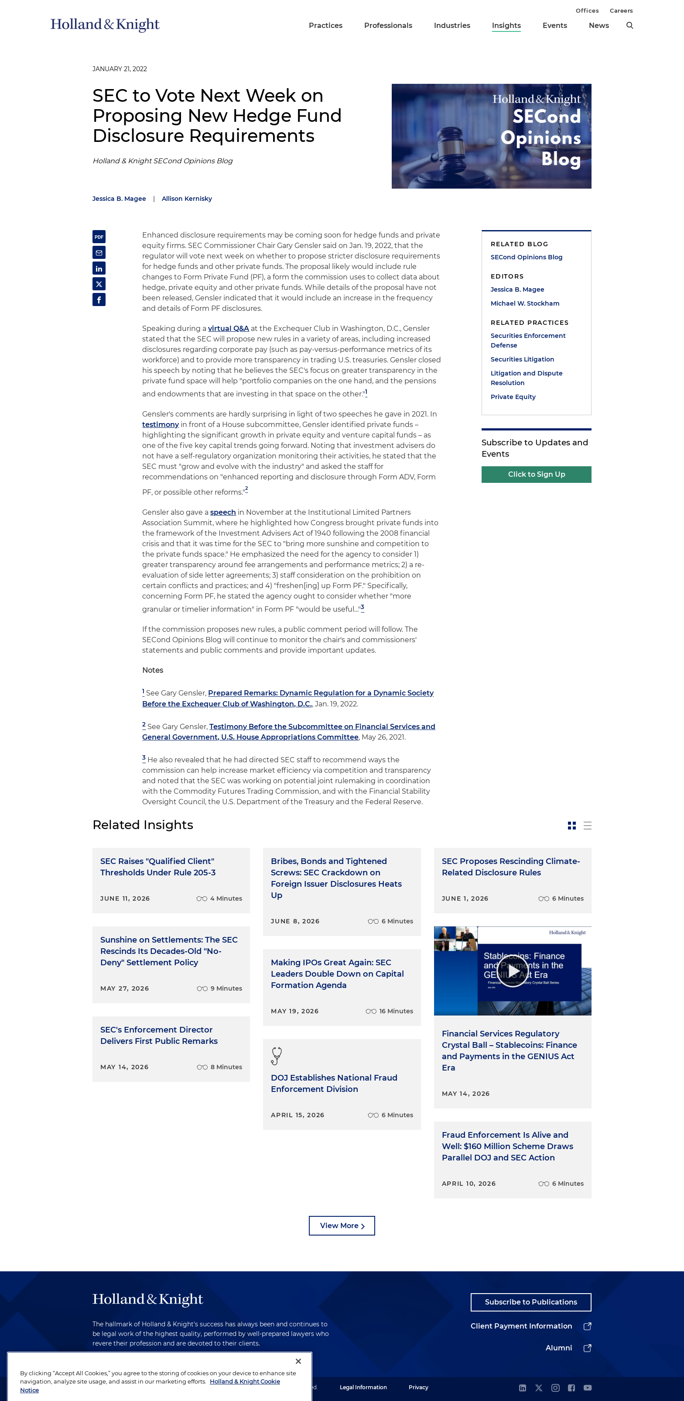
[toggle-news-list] (588, 826)
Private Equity (513, 397)
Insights (506, 25)
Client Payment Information (521, 1326)
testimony (160, 424)
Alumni (559, 1348)
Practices (325, 25)
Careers (621, 10)
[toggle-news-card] (572, 826)
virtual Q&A (228, 328)
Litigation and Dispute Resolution (527, 378)
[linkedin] (522, 1389)
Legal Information (363, 1387)
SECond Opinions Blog (527, 257)
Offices (587, 10)
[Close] (298, 1377)
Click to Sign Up (536, 474)
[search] (629, 25)
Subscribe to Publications (531, 1302)
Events (555, 25)
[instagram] (555, 1389)
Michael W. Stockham (525, 303)
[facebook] (571, 1389)
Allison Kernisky (187, 199)
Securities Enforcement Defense (528, 340)
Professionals (388, 25)
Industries (452, 25)
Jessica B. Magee (119, 199)
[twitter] (539, 1389)
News (599, 25)
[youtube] (588, 1389)
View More (339, 1226)
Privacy (418, 1387)
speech (223, 512)
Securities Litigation (522, 359)
